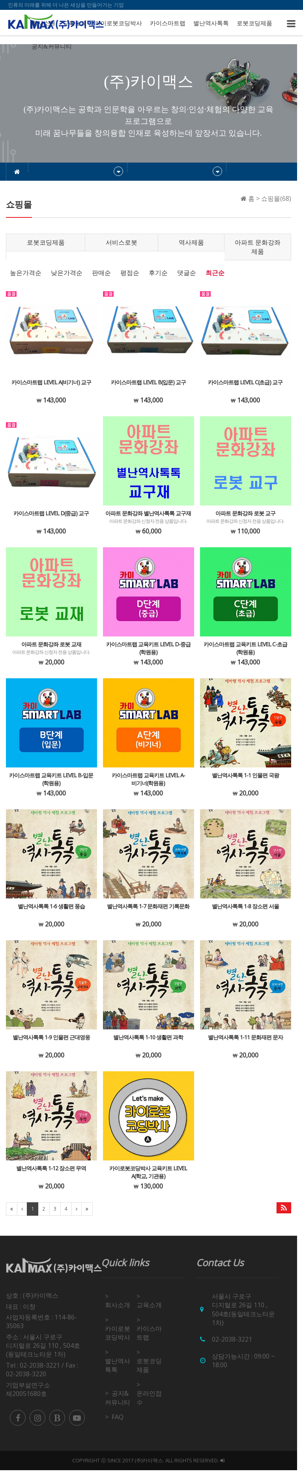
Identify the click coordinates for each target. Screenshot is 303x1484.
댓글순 (186, 272)
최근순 (215, 272)
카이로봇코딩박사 (118, 23)
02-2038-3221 (236, 1353)
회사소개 (119, 1318)
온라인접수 (152, 1411)
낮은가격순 (66, 272)
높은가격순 (25, 272)
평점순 (129, 272)
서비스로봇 (124, 242)
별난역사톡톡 (211, 23)
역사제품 (195, 242)
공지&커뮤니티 (52, 46)
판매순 (101, 272)
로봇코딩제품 (254, 23)
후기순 (158, 272)
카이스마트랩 (167, 23)
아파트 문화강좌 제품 (263, 247)
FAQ (119, 1430)
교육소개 (152, 1318)
